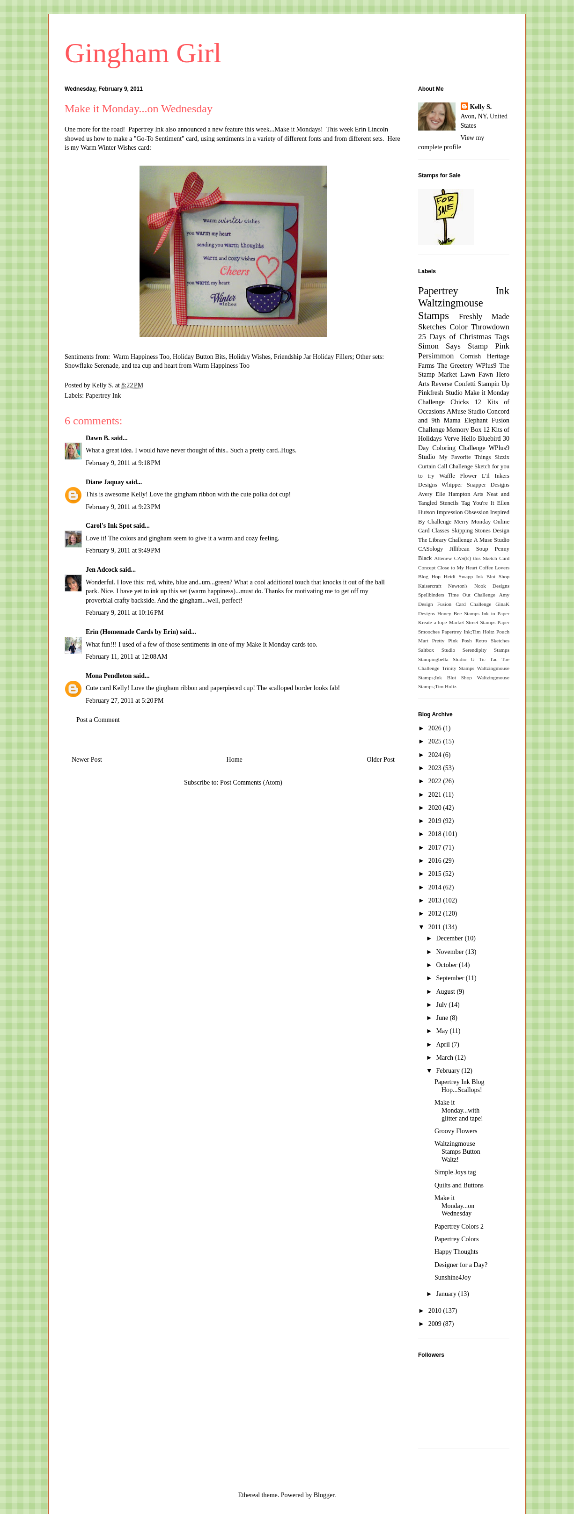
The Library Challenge (445, 540)
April (443, 1044)
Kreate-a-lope (432, 622)
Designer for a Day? (460, 1264)
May (442, 1030)
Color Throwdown (479, 326)
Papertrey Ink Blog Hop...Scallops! (459, 1085)
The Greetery (455, 365)
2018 (435, 833)
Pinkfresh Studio (440, 392)
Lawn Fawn (476, 374)
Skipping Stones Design (480, 530)
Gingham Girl (143, 52)
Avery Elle (431, 494)
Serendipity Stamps (486, 650)
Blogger (324, 1495)
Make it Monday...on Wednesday (454, 1205)
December (450, 938)
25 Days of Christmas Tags (463, 336)
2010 (435, 1310)
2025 (435, 741)
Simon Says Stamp (453, 346)
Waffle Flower (458, 476)
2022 (435, 781)
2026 (435, 728)
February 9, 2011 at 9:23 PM (123, 506)
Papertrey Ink (103, 395)
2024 (435, 754)
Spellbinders (431, 594)
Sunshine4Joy (452, 1277)
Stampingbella (433, 659)
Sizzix (502, 457)
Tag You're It (477, 503)
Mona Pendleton (109, 675)
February (448, 1070)
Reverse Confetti (453, 383)
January (447, 1293)
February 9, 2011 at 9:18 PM (123, 462)
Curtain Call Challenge (445, 466)
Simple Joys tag (455, 1172)
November (450, 951)
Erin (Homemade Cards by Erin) (132, 631)
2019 (435, 820)
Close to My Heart (457, 567)
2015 (435, 873)
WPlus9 (486, 365)
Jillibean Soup (468, 549)
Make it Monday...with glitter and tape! (458, 1110)
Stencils (449, 503)
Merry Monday (472, 521)
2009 (435, 1323)
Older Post (381, 759)
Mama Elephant (466, 420)
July (442, 1004)
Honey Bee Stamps (458, 613)
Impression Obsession (463, 512)
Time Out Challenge (471, 594)
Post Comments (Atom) (251, 782)
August (446, 991)
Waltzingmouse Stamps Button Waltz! (457, 1151)
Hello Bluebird (481, 438)
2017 (435, 847)
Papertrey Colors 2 (459, 1226)
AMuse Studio (466, 411)
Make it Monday (486, 392)
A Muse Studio (491, 540)
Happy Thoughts (456, 1251)
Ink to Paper (495, 613)
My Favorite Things (465, 457)
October (447, 964)
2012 (435, 913)
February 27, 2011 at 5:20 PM (125, 700)
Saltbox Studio (436, 650)
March (445, 1057)
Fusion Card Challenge (464, 604)
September (450, 978)
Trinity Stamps (458, 668)
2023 (435, 768)
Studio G (464, 659)
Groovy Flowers (455, 1131)
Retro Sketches (492, 640)
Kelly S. (481, 106)
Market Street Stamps (472, 622)
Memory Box (463, 429)
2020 (435, 807)
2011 (435, 927)
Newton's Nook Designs (478, 586)
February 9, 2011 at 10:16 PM (125, 612)
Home (235, 759)
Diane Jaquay (105, 482)
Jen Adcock (102, 569)
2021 (435, 794)
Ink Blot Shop (492, 576)
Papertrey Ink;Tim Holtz (468, 631)
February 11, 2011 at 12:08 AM (127, 656)
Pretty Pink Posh (452, 640)
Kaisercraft (430, 586)
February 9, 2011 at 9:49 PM (123, 550)
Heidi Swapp (458, 576)
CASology (430, 549)
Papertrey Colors (456, 1239)
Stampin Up (493, 383)
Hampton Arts (466, 494)
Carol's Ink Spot (109, 525)
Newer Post (87, 759)
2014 (435, 887)
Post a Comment (98, 719)
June (442, 1017)
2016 (435, 860)
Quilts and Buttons (459, 1185)
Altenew (443, 558)
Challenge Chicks (443, 402)
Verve (451, 438)
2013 (435, 900)
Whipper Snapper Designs (475, 484)
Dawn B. (98, 438)
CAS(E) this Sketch (475, 558)
